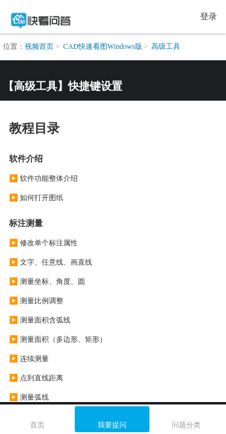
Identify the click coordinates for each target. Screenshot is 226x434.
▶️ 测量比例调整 (36, 301)
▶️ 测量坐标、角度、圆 (47, 281)
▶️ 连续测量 (29, 358)
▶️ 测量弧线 (29, 397)
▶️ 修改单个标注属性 (43, 243)
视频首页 (39, 46)
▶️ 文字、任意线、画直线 (50, 262)
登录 (208, 16)
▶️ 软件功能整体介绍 (43, 178)
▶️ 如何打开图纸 (36, 197)
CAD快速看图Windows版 (102, 46)
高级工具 (165, 46)
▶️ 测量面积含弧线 (40, 320)
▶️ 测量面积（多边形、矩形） (58, 339)
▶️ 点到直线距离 (36, 378)
